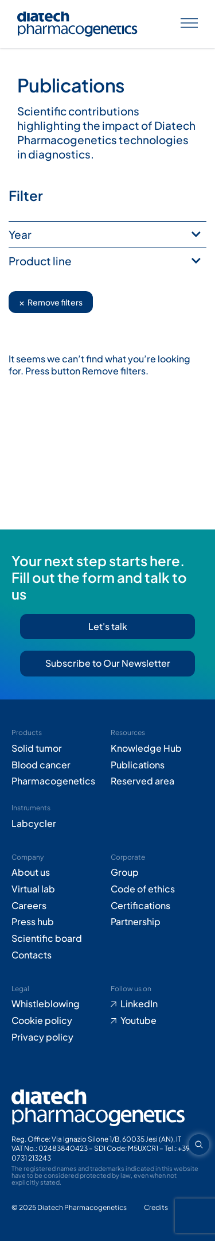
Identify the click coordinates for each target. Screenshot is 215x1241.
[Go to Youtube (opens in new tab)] (157, 1021)
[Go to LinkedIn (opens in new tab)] (157, 1004)
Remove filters (51, 302)
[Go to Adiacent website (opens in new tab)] (156, 1208)
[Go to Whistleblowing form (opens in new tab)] (58, 1004)
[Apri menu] (189, 24)
